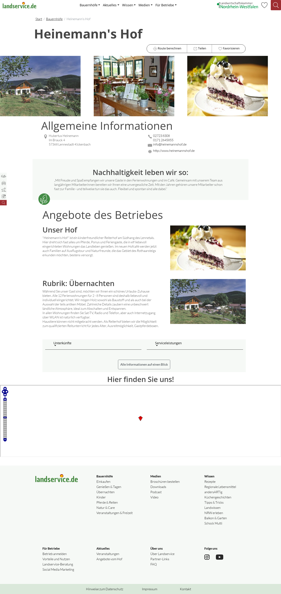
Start (38, 19)
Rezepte (210, 482)
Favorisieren (228, 48)
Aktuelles (110, 5)
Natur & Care (105, 508)
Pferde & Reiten (107, 502)
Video (154, 497)
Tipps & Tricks (214, 502)
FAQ (153, 564)
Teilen (199, 48)
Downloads (158, 487)
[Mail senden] (196, 145)
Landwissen (212, 508)
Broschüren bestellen (165, 482)
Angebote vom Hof (109, 559)
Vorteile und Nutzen (56, 559)
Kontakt (185, 589)
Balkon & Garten (215, 518)
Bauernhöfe (89, 5)
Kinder (101, 497)
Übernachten (105, 492)
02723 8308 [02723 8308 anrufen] (161, 136)
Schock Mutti (213, 523)
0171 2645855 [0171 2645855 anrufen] (163, 140)
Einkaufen (103, 482)
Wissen (127, 5)
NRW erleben (213, 513)
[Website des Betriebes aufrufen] (196, 151)
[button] (96, 344)
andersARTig (213, 492)
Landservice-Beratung (57, 564)
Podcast (156, 492)
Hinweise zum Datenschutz (104, 589)
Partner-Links (159, 559)
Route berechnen (166, 48)
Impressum (149, 589)
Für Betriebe (164, 5)
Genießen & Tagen (108, 487)
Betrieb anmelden (54, 554)
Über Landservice (162, 554)
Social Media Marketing (58, 569)
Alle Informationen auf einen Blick (144, 364)
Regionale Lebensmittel (220, 487)
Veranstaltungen (107, 554)
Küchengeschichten (217, 497)
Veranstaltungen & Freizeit (114, 513)
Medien (144, 5)
